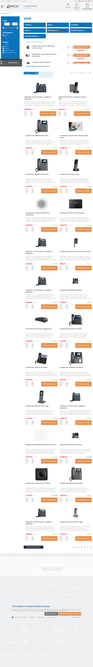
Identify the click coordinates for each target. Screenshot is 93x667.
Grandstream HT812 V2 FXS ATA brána (72, 213)
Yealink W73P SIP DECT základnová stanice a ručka (43, 47)
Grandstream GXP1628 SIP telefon (71, 329)
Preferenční (23, 617)
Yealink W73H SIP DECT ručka (69, 174)
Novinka (6, 46)
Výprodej (6, 48)
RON (83, 1)
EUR (75, 1)
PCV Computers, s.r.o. (13, 6)
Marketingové (40, 617)
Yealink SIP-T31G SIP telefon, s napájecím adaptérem (39, 291)
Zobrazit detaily (77, 617)
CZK (79, 1)
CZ (86, 1)
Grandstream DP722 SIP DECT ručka (71, 522)
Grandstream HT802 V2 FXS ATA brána (38, 483)
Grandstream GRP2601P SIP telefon (71, 483)
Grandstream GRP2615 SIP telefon (71, 445)
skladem (6, 35)
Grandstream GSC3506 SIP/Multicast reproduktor (37, 214)
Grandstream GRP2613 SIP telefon (71, 290)
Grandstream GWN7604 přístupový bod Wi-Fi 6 (41, 445)
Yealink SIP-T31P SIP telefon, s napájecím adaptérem (39, 253)
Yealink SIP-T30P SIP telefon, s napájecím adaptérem (39, 523)
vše (5, 37)
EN (89, 1)
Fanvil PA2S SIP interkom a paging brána (38, 329)
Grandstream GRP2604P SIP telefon (71, 367)
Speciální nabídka (9, 50)
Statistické (31, 617)
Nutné (15, 617)
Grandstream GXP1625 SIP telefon (36, 367)
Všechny (6, 44)
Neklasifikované (51, 617)
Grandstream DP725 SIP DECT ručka (37, 406)
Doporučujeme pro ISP (10, 52)
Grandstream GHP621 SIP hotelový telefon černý (75, 252)
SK (91, 1)
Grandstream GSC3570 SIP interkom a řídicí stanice (44, 55)
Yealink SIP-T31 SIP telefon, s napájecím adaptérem (72, 407)
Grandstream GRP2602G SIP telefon (37, 174)
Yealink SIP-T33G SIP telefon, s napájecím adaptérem (42, 63)
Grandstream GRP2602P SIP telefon (37, 136)
